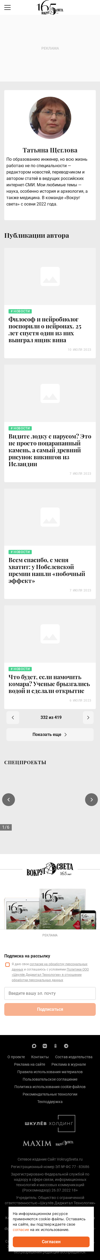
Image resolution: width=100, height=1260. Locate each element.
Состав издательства (74, 1057)
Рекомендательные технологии (50, 1094)
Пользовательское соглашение (50, 1079)
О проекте (16, 1057)
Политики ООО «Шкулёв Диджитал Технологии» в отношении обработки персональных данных (50, 975)
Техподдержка (50, 1102)
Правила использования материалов (50, 1072)
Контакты (40, 1057)
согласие (21, 1229)
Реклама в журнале (68, 1064)
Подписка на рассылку (27, 956)
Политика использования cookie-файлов (50, 1087)
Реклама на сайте (29, 1064)
